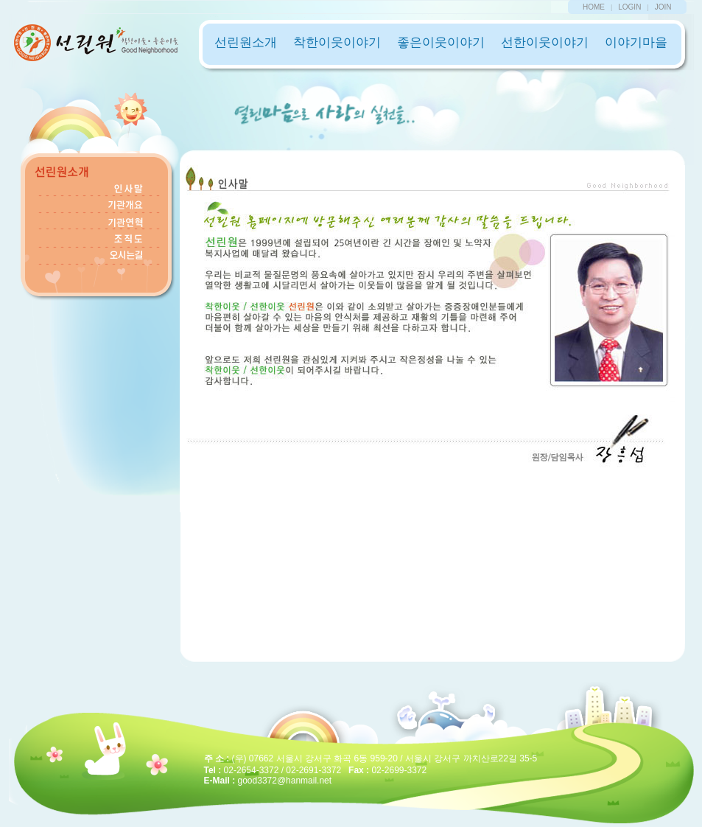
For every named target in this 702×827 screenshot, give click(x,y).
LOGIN (629, 7)
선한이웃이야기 (545, 42)
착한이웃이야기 (337, 42)
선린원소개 (245, 42)
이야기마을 (636, 42)
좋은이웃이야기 (441, 42)
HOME (594, 7)
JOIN (663, 7)
